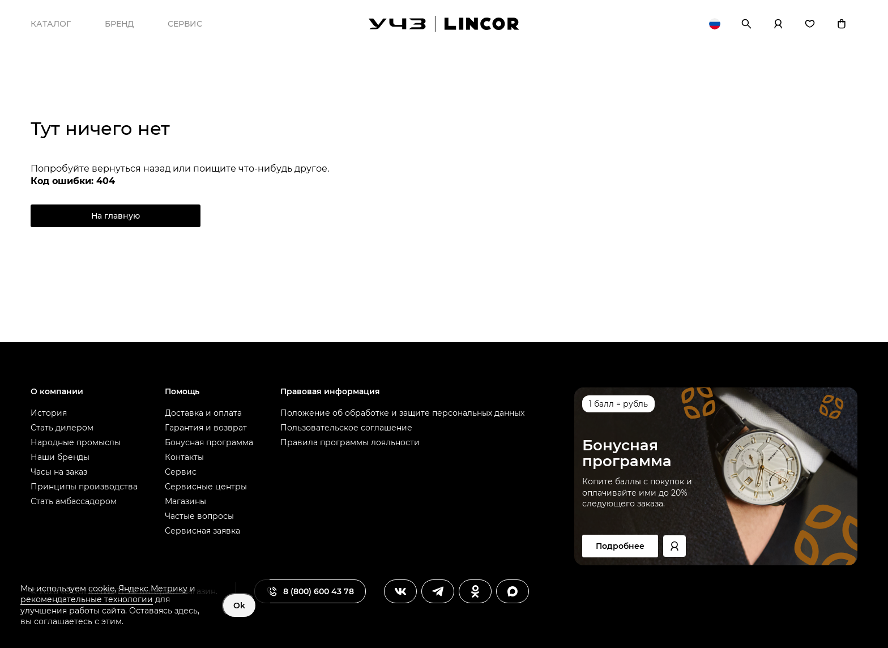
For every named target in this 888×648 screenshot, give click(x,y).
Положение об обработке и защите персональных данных (402, 413)
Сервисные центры (206, 486)
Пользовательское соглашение (346, 428)
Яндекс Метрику (152, 588)
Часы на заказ (59, 472)
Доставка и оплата (203, 413)
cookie (101, 588)
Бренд (119, 24)
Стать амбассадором (74, 501)
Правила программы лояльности (350, 442)
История (49, 413)
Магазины (185, 501)
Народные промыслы (76, 442)
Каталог (51, 24)
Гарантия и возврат (206, 428)
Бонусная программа (209, 442)
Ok (239, 605)
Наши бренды (60, 457)
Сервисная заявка (202, 531)
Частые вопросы (199, 516)
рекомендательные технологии (86, 599)
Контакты (184, 457)
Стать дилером (62, 428)
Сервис (185, 24)
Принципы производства (84, 486)
